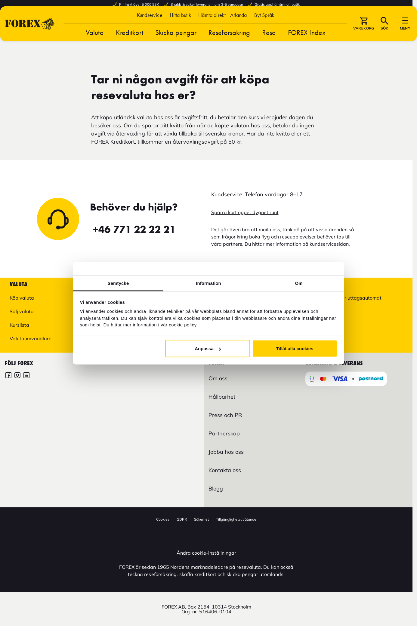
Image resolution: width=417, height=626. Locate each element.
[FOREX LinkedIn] (26, 376)
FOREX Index (307, 45)
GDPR (182, 519)
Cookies (162, 519)
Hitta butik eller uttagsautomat (346, 298)
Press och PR (225, 415)
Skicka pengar (175, 45)
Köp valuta (22, 298)
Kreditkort (129, 45)
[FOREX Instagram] (17, 376)
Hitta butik (180, 27)
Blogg (216, 488)
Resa (269, 45)
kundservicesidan (329, 244)
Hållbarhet (222, 396)
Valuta (95, 45)
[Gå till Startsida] (29, 36)
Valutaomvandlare (30, 338)
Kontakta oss (225, 470)
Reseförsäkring (229, 45)
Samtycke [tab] (118, 282)
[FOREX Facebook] (8, 376)
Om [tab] (298, 282)
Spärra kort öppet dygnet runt (245, 212)
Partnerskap (224, 433)
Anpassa (208, 348)
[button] (264, 28)
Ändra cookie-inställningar (206, 553)
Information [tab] (208, 282)
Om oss (218, 378)
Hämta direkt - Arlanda (222, 27)
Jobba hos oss (226, 451)
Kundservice (149, 27)
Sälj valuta (22, 311)
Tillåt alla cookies (294, 348)
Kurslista (19, 325)
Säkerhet (201, 519)
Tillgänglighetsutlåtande (236, 519)
